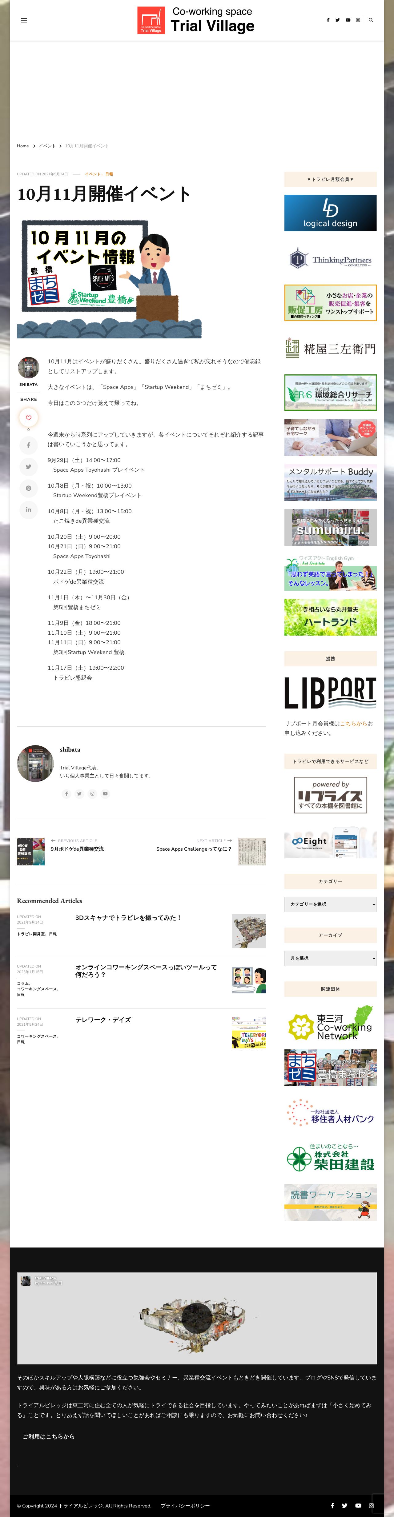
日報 (109, 174)
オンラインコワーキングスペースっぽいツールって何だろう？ (146, 971)
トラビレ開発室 (31, 934)
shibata (28, 372)
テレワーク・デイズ (103, 1020)
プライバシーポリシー (185, 1506)
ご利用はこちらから (48, 1436)
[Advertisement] (197, 90)
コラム (23, 983)
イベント (93, 174)
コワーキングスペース (37, 989)
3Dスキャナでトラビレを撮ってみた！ (128, 918)
